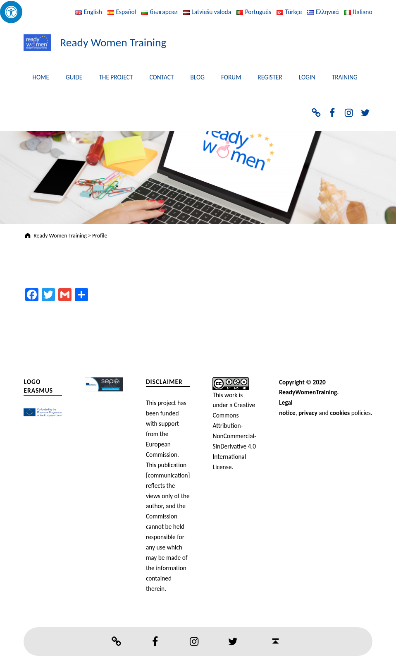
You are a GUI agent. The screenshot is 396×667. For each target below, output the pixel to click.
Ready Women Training (113, 42)
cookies (340, 413)
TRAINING (345, 77)
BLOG (198, 77)
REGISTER (270, 77)
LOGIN (307, 77)
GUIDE (74, 77)
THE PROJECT (116, 77)
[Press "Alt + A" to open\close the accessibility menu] (11, 12)
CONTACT (161, 77)
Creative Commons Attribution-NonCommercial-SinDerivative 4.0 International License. (234, 436)
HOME (40, 77)
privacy (307, 413)
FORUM (231, 77)
